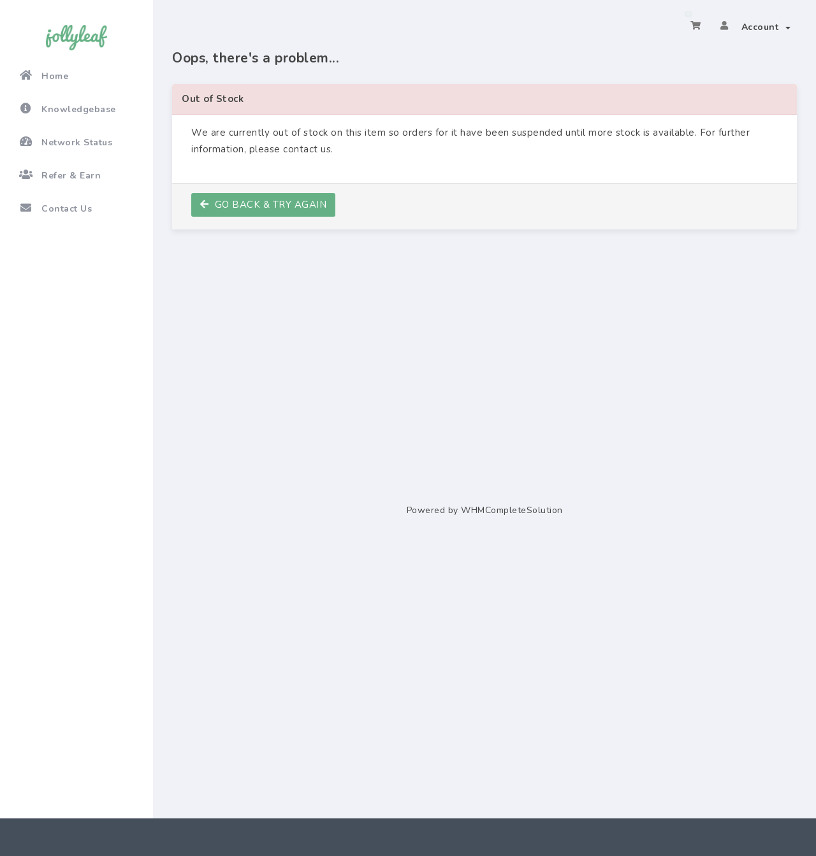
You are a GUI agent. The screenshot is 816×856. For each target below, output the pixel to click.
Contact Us (55, 208)
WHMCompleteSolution (512, 510)
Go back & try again (263, 204)
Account (766, 27)
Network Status (65, 142)
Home (43, 75)
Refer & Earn (60, 175)
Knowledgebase (67, 109)
